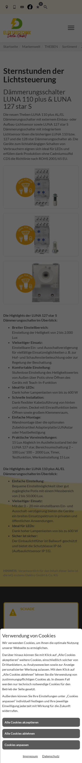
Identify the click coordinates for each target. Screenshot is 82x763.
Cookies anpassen (17, 745)
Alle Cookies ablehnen (20, 733)
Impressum (30, 756)
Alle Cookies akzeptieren (21, 722)
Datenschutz (50, 756)
